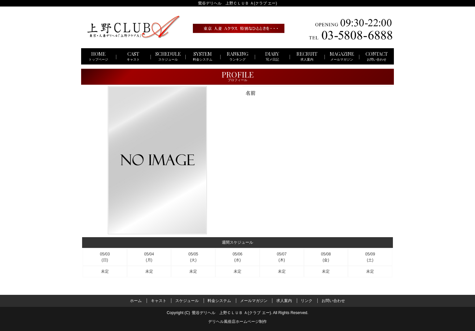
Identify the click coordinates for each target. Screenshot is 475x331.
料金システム (219, 300)
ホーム (136, 300)
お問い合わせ (333, 300)
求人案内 (284, 300)
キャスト (158, 300)
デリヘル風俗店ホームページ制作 (237, 321)
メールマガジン (253, 300)
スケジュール (187, 300)
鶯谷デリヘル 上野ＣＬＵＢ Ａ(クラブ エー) (231, 312)
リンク (306, 300)
